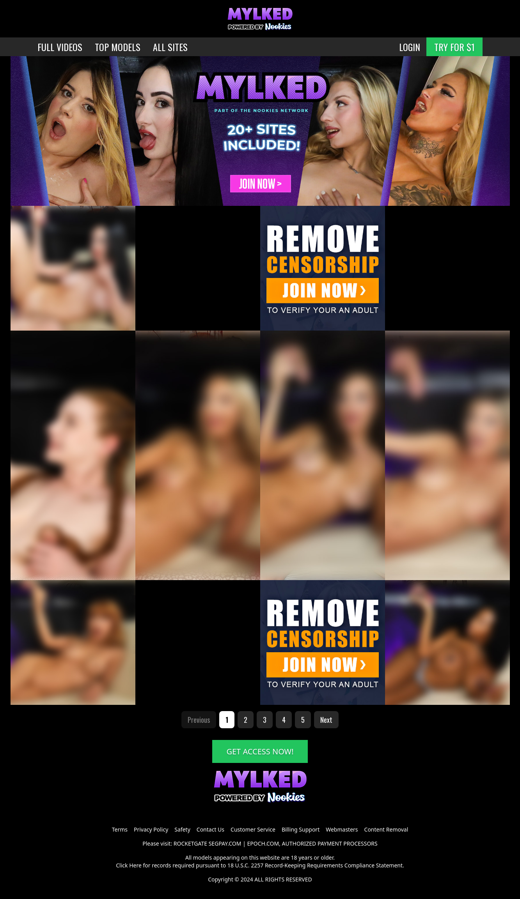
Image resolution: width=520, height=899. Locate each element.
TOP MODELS (117, 47)
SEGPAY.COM (225, 843)
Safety (182, 829)
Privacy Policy (151, 829)
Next (326, 720)
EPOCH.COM (263, 843)
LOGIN (409, 47)
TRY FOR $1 (454, 47)
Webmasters (342, 829)
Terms (120, 829)
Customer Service (253, 829)
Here (135, 865)
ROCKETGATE (190, 843)
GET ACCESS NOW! (259, 751)
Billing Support (300, 829)
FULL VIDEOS (59, 47)
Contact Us (210, 829)
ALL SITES (170, 47)
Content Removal (386, 829)
